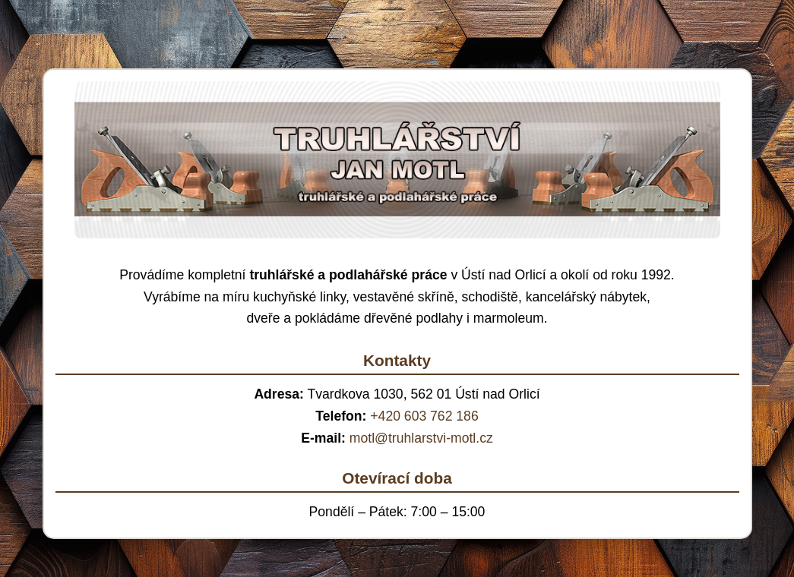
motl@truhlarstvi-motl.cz (421, 438)
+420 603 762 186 (424, 416)
